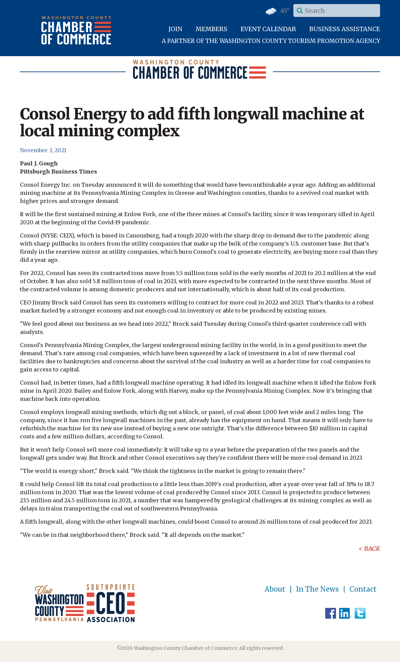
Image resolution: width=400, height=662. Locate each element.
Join (175, 29)
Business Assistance (344, 29)
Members (211, 29)
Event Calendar (268, 29)
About (275, 589)
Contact (363, 589)
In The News (317, 589)
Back (372, 548)
